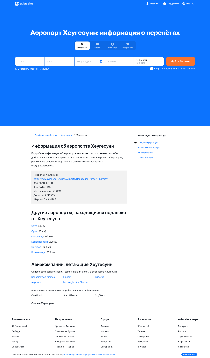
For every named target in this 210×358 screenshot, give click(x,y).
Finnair (67, 276)
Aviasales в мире (188, 319)
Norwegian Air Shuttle (75, 282)
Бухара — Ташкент (65, 341)
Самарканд (106, 346)
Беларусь (183, 326)
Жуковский (143, 326)
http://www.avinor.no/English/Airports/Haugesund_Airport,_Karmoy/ (71, 178)
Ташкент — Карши (65, 346)
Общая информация (148, 142)
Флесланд (37, 236)
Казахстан (183, 346)
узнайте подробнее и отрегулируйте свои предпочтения (89, 354)
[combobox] (29, 61)
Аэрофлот (37, 282)
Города (105, 319)
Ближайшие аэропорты (149, 147)
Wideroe (99, 276)
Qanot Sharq (18, 346)
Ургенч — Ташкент (65, 326)
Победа (16, 331)
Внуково (142, 346)
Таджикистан (185, 336)
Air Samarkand (19, 326)
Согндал (36, 246)
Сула (34, 231)
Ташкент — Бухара (65, 331)
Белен (104, 336)
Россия (15, 336)
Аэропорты (144, 319)
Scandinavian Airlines (43, 276)
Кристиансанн (39, 241)
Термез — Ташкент (65, 336)
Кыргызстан (184, 341)
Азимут (15, 341)
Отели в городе (145, 157)
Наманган (106, 341)
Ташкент (105, 326)
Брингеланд (38, 252)
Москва (104, 331)
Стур (34, 225)
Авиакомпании (145, 152)
